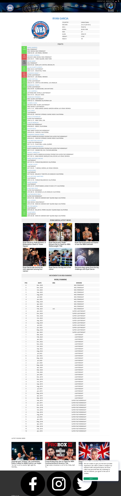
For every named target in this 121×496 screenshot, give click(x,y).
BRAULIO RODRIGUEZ (34, 117)
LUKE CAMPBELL (32, 91)
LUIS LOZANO (31, 200)
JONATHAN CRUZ (32, 188)
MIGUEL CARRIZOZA (33, 152)
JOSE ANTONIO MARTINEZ (35, 176)
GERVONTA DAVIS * (33, 73)
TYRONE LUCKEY (32, 164)
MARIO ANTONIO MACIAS (35, 158)
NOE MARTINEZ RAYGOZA (35, 140)
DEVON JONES (31, 170)
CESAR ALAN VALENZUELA (35, 146)
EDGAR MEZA (31, 212)
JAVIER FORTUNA (32, 79)
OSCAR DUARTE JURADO (34, 67)
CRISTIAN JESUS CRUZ (34, 194)
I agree (91, 478)
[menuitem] (116, 1)
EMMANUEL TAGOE (33, 85)
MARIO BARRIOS (32, 47)
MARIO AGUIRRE (32, 182)
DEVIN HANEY (31, 61)
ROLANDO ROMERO (33, 55)
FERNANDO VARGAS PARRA (35, 134)
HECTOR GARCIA (32, 206)
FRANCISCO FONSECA (34, 97)
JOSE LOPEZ (31, 111)
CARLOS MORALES (33, 123)
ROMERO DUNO (32, 103)
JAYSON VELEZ (31, 128)
